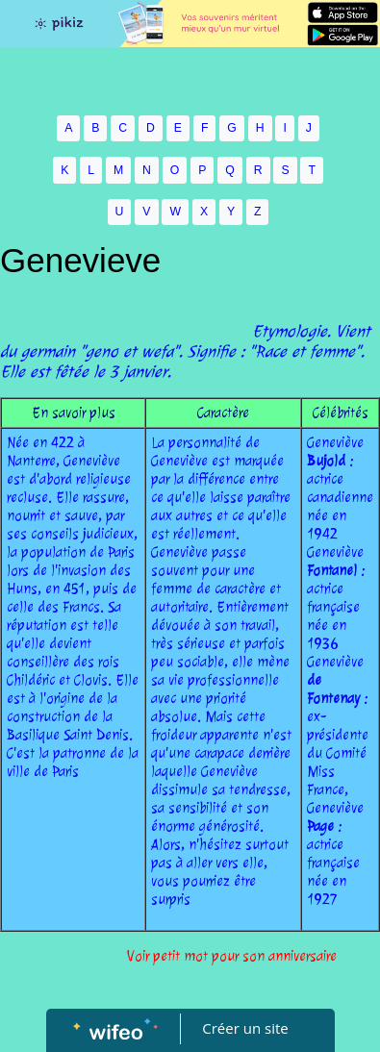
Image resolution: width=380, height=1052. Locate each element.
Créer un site (245, 1028)
